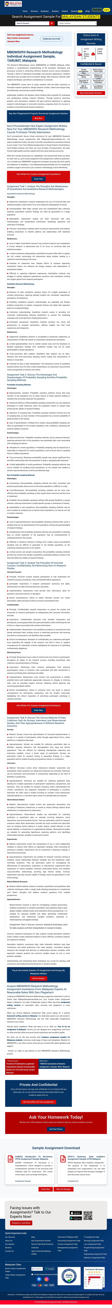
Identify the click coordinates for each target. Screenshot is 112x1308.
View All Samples (64, 1193)
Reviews (75, 11)
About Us (8, 1244)
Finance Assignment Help (68, 1248)
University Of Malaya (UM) (68, 1241)
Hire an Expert (38, 978)
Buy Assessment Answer (41, 1244)
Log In (106, 12)
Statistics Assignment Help (94, 1261)
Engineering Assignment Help (95, 1258)
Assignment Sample (23, 1185)
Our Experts (9, 1248)
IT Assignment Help (91, 1241)
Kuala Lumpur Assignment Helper (15, 1273)
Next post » (55, 1064)
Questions (43, 11)
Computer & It (73, 1185)
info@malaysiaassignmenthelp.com (42, 1278)
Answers (53, 11)
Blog (33, 1241)
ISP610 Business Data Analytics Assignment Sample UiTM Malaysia (86, 1161)
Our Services (10, 1241)
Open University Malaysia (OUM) (41, 1256)
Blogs (86, 11)
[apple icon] (76, 1216)
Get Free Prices (56, 1133)
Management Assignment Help (68, 1252)
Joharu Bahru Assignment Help (15, 1279)
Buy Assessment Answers (91, 93)
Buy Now (38, 118)
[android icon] (76, 1222)
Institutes (35, 1251)
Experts (63, 11)
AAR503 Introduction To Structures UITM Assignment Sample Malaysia (33, 1161)
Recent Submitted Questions (42, 1248)
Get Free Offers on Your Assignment (38, 1104)
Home (23, 11)
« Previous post (20, 1067)
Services (32, 11)
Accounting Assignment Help (69, 1244)
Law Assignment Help (92, 1248)
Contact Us (9, 1255)
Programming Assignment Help (94, 1252)
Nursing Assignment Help (94, 1244)
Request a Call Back (21, 1226)
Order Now (96, 11)
